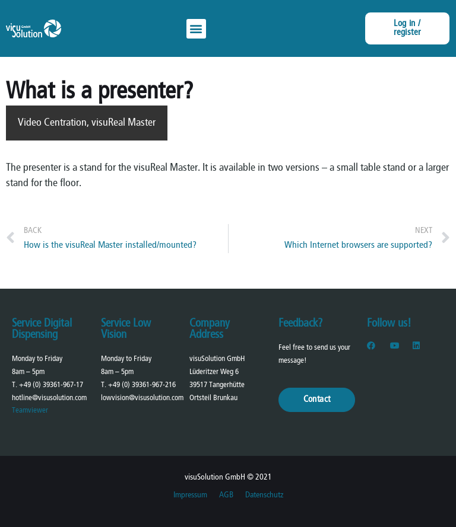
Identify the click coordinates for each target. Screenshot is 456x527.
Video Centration (52, 123)
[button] (196, 29)
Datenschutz (264, 495)
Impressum (190, 495)
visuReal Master (123, 123)
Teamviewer (30, 410)
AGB (226, 495)
